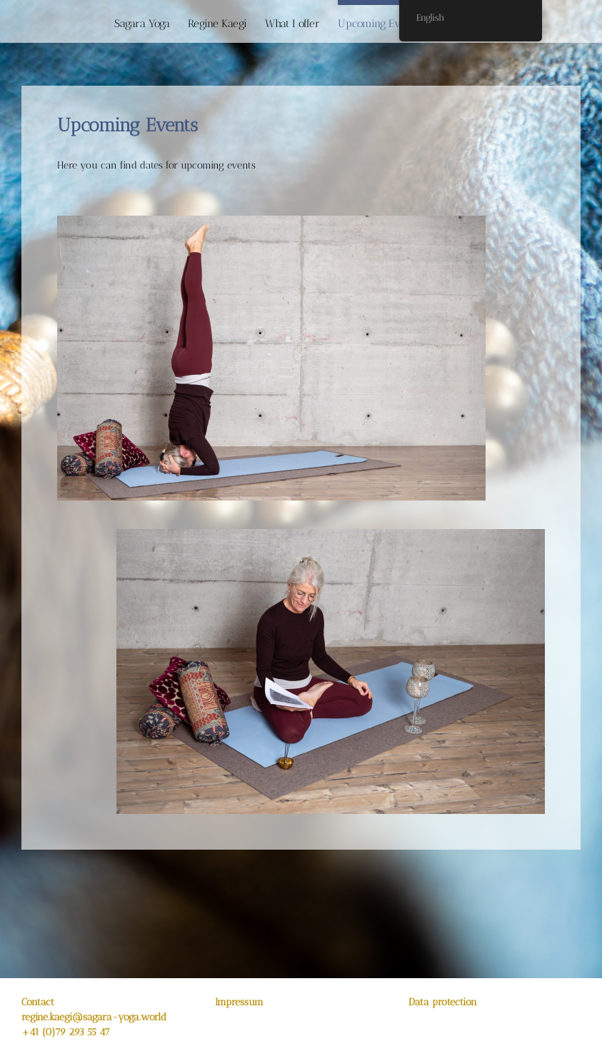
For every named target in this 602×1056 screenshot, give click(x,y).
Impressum (239, 1002)
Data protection (442, 1002)
